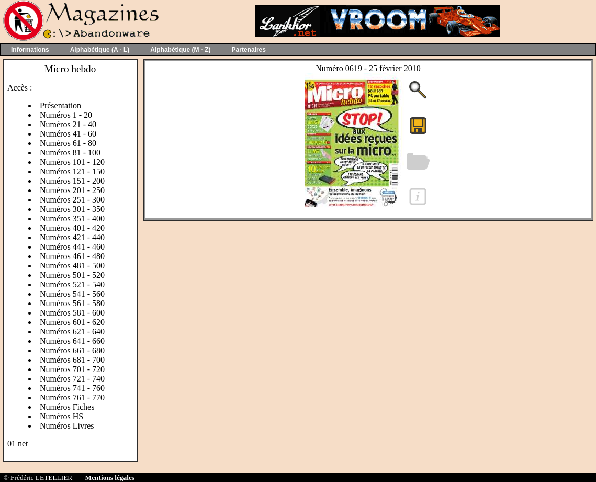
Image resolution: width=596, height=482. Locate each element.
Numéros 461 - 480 (72, 256)
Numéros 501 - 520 (72, 275)
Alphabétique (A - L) (100, 49)
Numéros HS (61, 416)
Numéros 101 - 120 (72, 162)
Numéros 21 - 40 (68, 124)
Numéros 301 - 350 (72, 209)
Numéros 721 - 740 (72, 378)
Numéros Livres (67, 425)
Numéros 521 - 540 (72, 284)
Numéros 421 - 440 (72, 237)
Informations (30, 49)
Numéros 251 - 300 (72, 199)
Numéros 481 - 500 (72, 265)
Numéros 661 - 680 (72, 350)
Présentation (60, 105)
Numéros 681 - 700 (72, 359)
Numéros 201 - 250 (72, 190)
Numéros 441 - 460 (72, 246)
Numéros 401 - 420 (72, 227)
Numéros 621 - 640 (72, 331)
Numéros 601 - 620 (72, 322)
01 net (17, 443)
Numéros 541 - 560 (72, 293)
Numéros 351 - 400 (72, 218)
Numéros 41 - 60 (68, 133)
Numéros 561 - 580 (72, 303)
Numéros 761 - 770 (72, 397)
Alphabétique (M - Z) (180, 49)
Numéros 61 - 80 (68, 143)
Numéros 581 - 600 (72, 312)
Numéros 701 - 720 (72, 369)
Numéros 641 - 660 (72, 341)
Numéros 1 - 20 (66, 114)
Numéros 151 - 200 (72, 180)
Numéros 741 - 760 (72, 388)
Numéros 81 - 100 (70, 152)
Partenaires (249, 49)
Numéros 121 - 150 (72, 171)
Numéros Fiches (67, 406)
